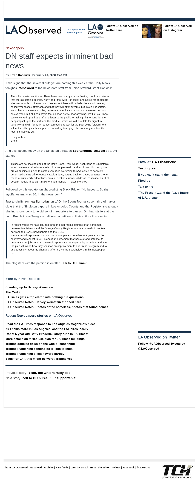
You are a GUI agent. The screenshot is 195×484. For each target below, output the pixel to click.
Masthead (36, 467)
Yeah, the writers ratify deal (49, 373)
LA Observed (164, 162)
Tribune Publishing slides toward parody (34, 353)
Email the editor (100, 467)
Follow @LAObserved (154, 343)
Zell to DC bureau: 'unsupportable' (49, 378)
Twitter (116, 467)
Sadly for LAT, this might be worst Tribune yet (38, 358)
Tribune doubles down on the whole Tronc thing (40, 344)
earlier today (40, 201)
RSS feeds (62, 467)
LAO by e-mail (79, 467)
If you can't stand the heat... (158, 174)
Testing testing (150, 168)
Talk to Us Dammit (74, 263)
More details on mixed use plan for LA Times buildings (45, 339)
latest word (26, 88)
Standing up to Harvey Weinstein (29, 287)
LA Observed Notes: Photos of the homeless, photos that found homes (56, 307)
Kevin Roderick (20, 74)
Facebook (129, 467)
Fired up (144, 180)
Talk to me (145, 186)
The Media (12, 292)
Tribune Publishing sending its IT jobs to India (39, 349)
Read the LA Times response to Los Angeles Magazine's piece (50, 324)
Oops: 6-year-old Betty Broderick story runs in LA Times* (46, 334)
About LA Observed (16, 467)
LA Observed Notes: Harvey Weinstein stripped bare (43, 302)
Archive (49, 467)
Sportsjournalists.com (89, 150)
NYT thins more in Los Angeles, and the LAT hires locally (46, 329)
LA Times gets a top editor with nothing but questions (44, 297)
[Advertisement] (89, 9)
